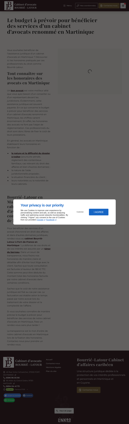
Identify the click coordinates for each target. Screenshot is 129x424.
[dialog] (64, 212)
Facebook (50, 220)
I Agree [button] (99, 212)
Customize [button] (80, 212)
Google (40, 220)
